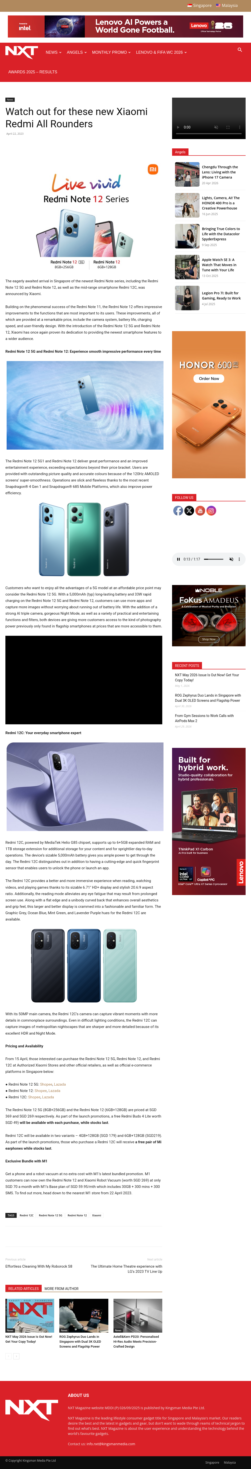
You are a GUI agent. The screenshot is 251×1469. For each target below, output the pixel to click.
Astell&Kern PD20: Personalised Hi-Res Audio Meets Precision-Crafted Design (136, 1341)
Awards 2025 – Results (32, 72)
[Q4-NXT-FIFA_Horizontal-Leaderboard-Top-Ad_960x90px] (125, 36)
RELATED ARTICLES (23, 1289)
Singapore (212, 1462)
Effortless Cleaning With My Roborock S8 (38, 1266)
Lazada (60, 1084)
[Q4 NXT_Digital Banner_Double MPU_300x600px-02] (209, 893)
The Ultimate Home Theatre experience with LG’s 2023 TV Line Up (126, 1269)
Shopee (45, 1084)
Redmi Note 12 (77, 1215)
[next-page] (16, 1356)
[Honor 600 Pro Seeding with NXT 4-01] (209, 477)
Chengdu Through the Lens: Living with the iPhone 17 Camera (220, 172)
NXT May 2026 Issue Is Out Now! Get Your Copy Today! (207, 677)
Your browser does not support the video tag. (209, 118)
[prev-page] (8, 1356)
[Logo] (24, 53)
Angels (77, 52)
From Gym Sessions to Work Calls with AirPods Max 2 (204, 718)
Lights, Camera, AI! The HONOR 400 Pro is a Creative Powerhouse (221, 202)
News (54, 52)
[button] (240, 50)
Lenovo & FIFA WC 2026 (161, 52)
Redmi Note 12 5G (50, 1215)
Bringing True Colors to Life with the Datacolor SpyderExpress (221, 233)
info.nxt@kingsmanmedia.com (111, 1444)
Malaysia (230, 1462)
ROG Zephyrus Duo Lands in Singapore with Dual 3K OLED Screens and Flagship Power (80, 1341)
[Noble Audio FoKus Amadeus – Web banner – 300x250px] (209, 645)
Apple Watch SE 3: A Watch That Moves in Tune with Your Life (219, 264)
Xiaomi (96, 1215)
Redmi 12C (27, 1215)
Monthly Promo (111, 52)
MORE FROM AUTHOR (61, 1289)
